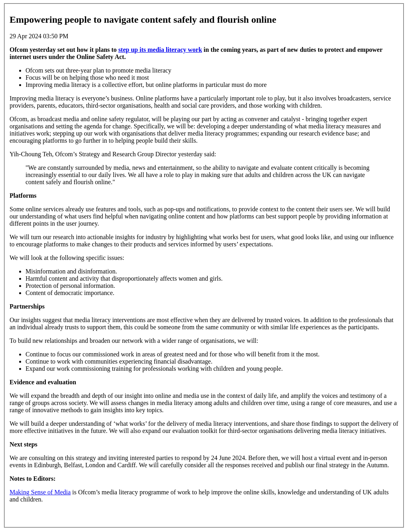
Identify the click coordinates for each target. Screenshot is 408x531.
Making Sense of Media (40, 492)
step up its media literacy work (160, 49)
